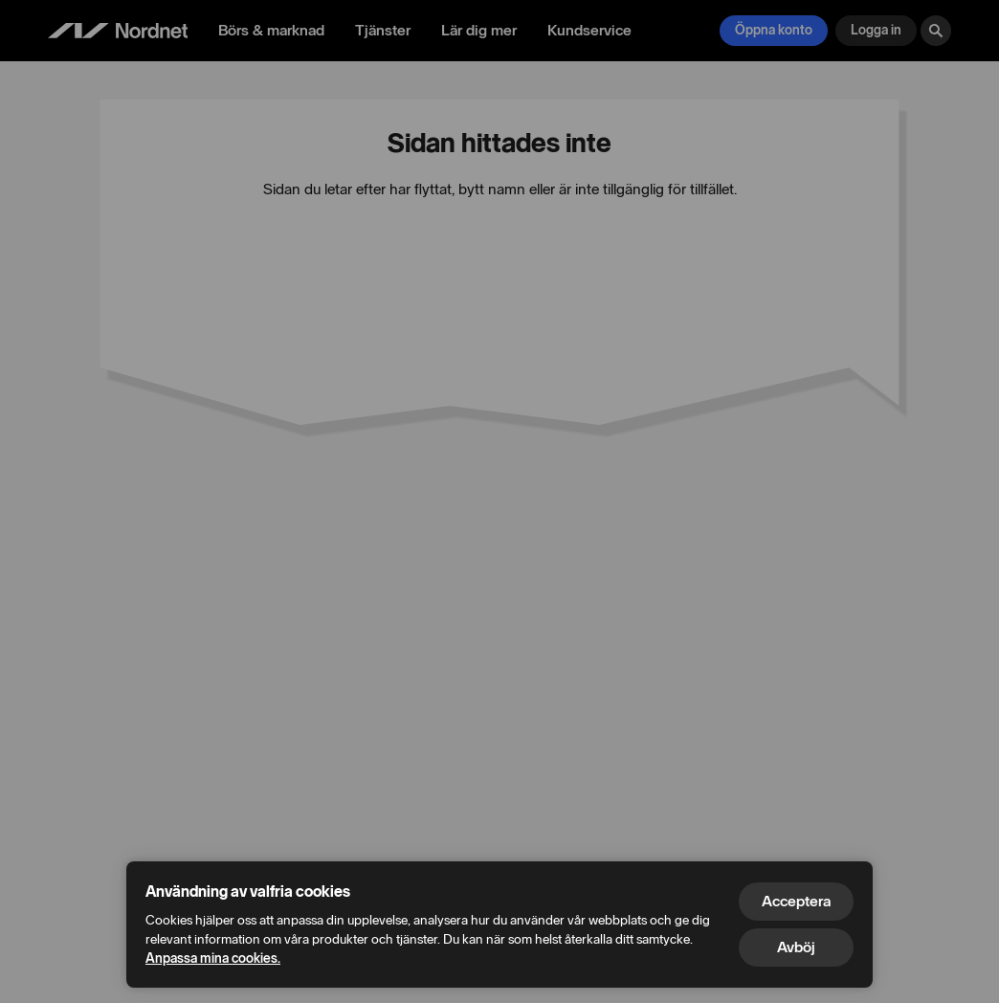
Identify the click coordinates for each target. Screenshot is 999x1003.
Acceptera (796, 901)
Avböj (796, 947)
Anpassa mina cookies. (212, 958)
